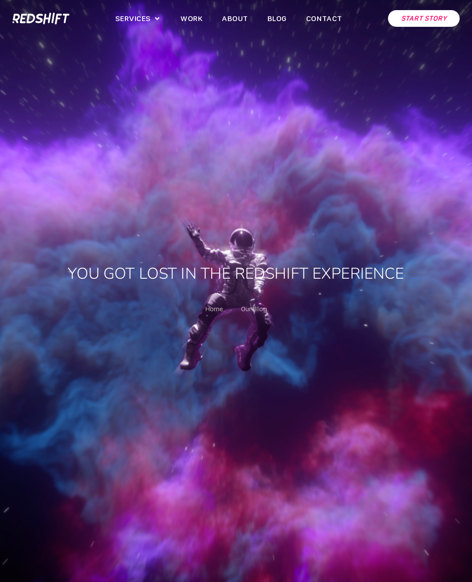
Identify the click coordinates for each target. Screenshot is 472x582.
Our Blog (254, 309)
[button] (138, 18)
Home (214, 309)
